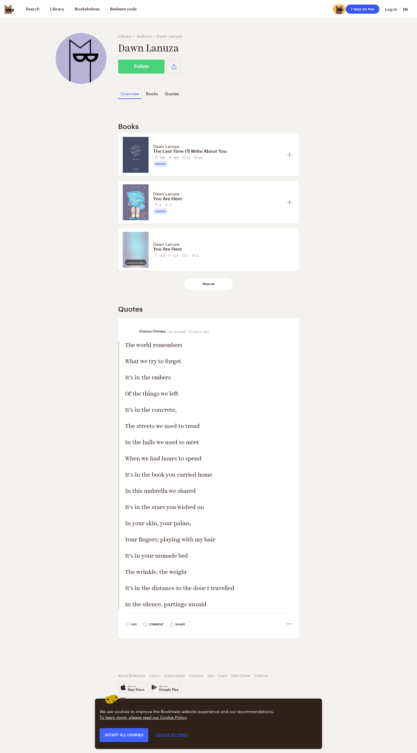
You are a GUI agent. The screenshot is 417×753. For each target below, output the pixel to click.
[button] (174, 67)
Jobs (211, 675)
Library (155, 675)
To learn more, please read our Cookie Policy (143, 717)
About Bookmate (131, 675)
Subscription (174, 675)
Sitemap (261, 675)
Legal (222, 675)
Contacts (196, 675)
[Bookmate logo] (9, 9)
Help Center (241, 675)
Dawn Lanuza (166, 146)
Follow (141, 66)
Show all (209, 284)
